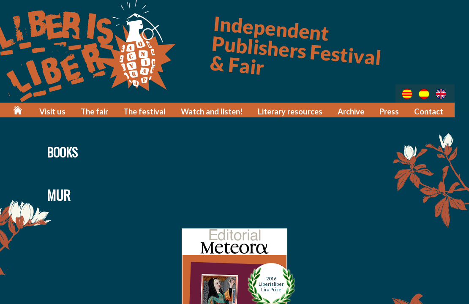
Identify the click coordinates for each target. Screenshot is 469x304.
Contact (429, 110)
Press (391, 110)
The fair (106, 110)
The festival (155, 110)
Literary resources (294, 110)
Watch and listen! (219, 110)
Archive (353, 110)
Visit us (66, 110)
